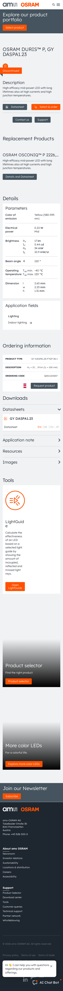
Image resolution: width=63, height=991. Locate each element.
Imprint (7, 961)
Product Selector (12, 892)
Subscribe (12, 796)
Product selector (18, 681)
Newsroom (9, 853)
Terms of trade (46, 955)
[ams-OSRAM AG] (21, 5)
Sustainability (10, 862)
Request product (44, 385)
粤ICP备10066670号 (14, 967)
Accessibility (9, 876)
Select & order (45, 106)
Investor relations (13, 858)
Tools (6, 902)
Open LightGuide (15, 586)
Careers (7, 872)
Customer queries (12, 906)
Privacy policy (10, 955)
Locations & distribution (16, 867)
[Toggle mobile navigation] (58, 4)
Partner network (12, 915)
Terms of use (28, 955)
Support (42, 119)
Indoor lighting (17, 322)
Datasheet (15, 106)
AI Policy (37, 961)
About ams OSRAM (15, 848)
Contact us (22, 119)
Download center (12, 897)
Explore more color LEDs (24, 764)
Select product (15, 27)
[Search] (53, 4)
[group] (31, 162)
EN (39, 427)
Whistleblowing (11, 920)
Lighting (13, 316)
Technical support (12, 911)
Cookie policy (21, 961)
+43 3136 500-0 (19, 834)
